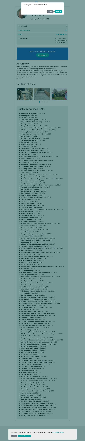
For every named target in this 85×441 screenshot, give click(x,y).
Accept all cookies (24, 436)
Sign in (58, 11)
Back (50, 11)
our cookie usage (58, 432)
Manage (14, 436)
